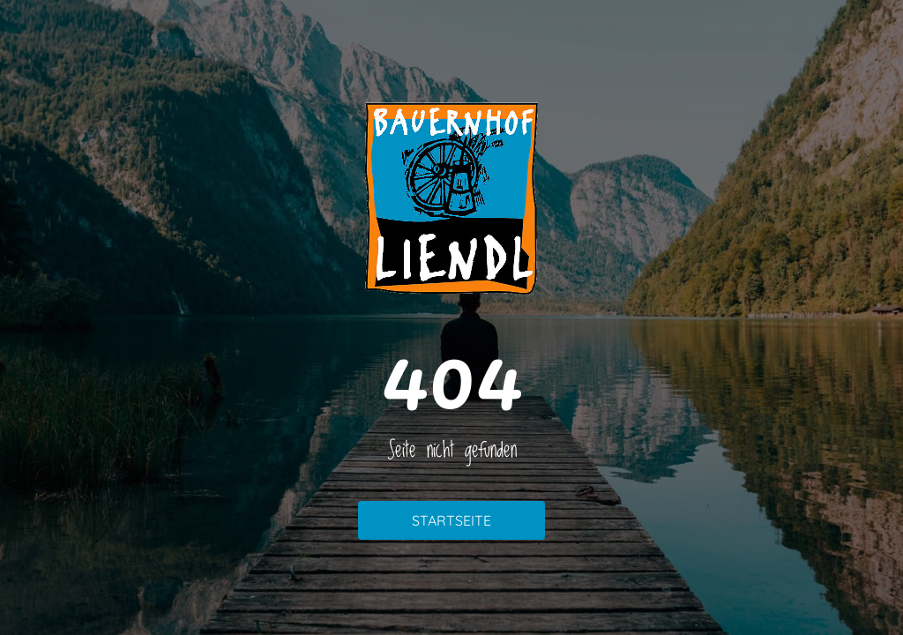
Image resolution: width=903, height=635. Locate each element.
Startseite (451, 520)
